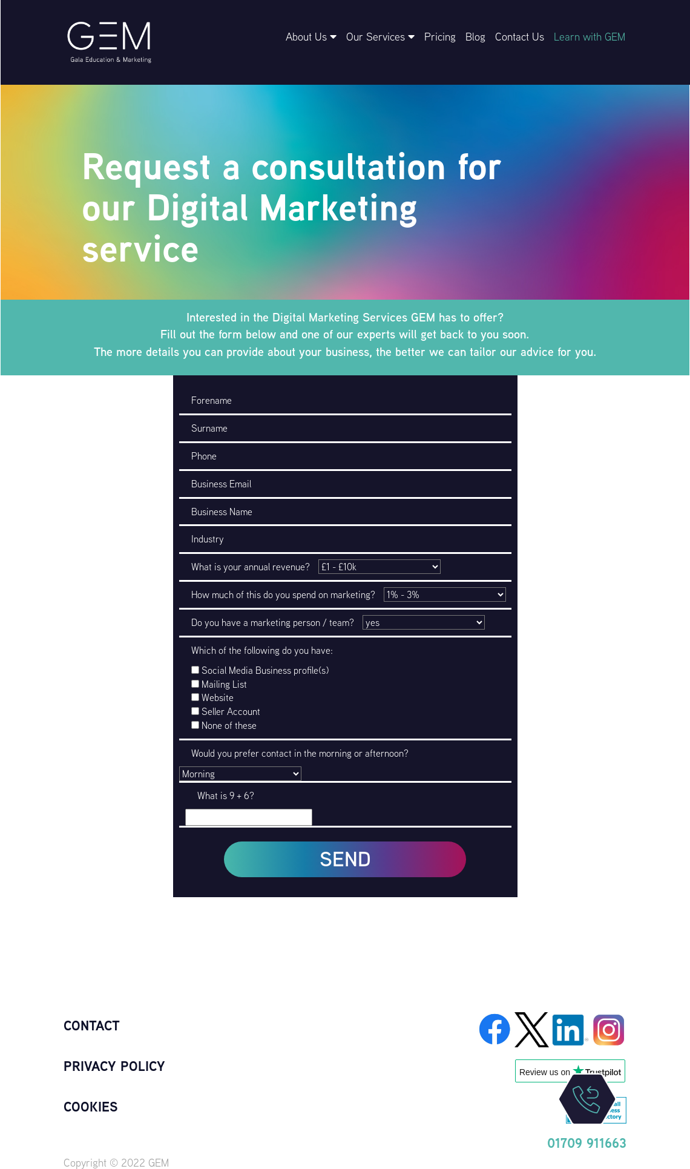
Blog (475, 37)
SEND (345, 858)
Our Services (380, 37)
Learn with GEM (589, 37)
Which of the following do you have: (262, 650)
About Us (311, 37)
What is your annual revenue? (250, 567)
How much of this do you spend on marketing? (283, 594)
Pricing (440, 37)
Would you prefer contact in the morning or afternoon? (300, 753)
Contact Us (519, 37)
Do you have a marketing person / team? (272, 622)
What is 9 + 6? (225, 795)
